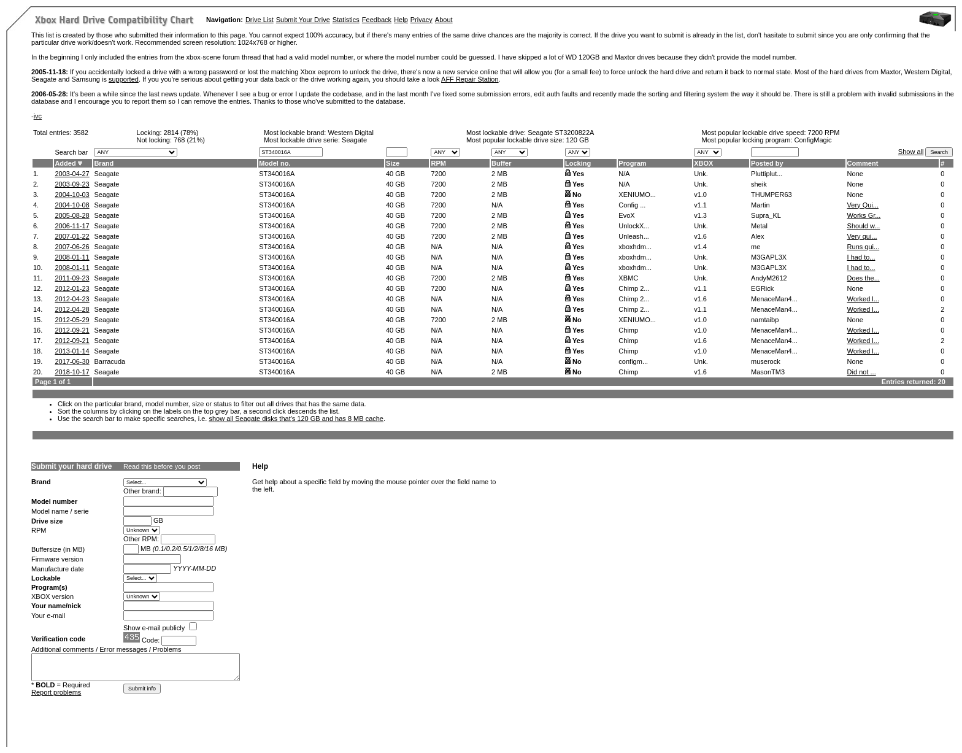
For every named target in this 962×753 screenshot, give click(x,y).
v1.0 (700, 194)
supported (124, 79)
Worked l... (863, 299)
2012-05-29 (72, 319)
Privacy (421, 19)
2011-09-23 (72, 278)
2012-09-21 (72, 330)
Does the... (863, 278)
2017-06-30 (72, 361)
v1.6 (700, 236)
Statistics (346, 19)
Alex (757, 236)
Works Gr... (864, 215)
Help (401, 19)
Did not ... (861, 372)
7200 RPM (824, 132)
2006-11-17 (72, 226)
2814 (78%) (181, 132)
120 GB (577, 140)
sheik (759, 184)
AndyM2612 (769, 278)
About (444, 19)
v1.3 (700, 215)
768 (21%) (189, 140)
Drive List (259, 19)
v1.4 (700, 246)
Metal (759, 226)
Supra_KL (766, 215)
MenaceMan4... (774, 299)
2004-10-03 (72, 194)
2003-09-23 (72, 184)
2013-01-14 (72, 351)
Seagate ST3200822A (561, 132)
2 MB (499, 173)
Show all (911, 151)
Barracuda (109, 361)
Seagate (106, 173)
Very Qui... (863, 205)
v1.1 (700, 205)
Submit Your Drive (303, 19)
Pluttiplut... (766, 173)
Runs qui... (863, 246)
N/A (496, 205)
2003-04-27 (72, 173)
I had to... (861, 257)
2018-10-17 (72, 372)
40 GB (395, 173)
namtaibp (765, 319)
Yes (578, 173)
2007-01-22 (72, 236)
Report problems (56, 692)
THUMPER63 (771, 194)
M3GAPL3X (769, 257)
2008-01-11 (72, 257)
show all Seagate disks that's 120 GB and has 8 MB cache (296, 418)
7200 (438, 173)
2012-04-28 (72, 309)
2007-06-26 (72, 246)
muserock (765, 361)
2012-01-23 (72, 288)
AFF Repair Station (470, 79)
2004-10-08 (72, 205)
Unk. (701, 173)
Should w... (863, 226)
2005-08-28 (72, 215)
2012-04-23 (72, 299)
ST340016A (276, 173)
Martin (760, 205)
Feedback (376, 19)
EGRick (762, 288)
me (755, 246)
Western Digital (350, 132)
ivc (38, 116)
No (577, 194)
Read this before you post (161, 466)
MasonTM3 (768, 372)
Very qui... (862, 236)
